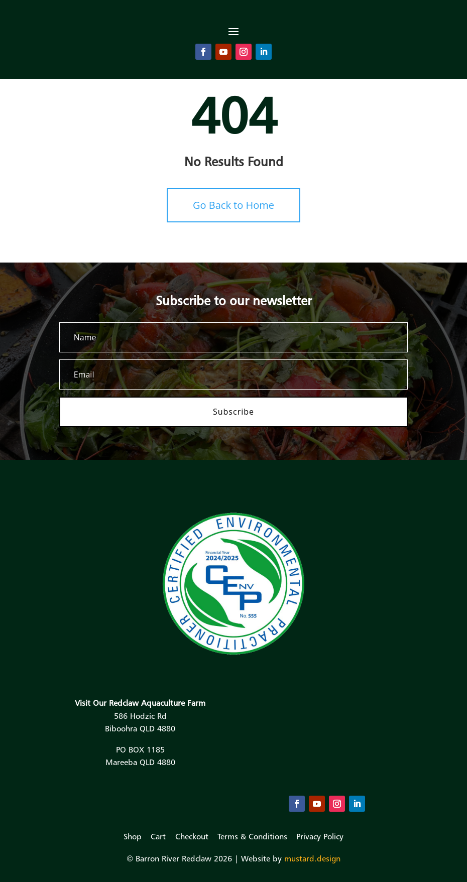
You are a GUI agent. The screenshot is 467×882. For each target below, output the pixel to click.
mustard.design (312, 858)
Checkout (191, 836)
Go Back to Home (233, 205)
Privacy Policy (319, 836)
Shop (133, 836)
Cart (158, 836)
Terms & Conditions (252, 836)
